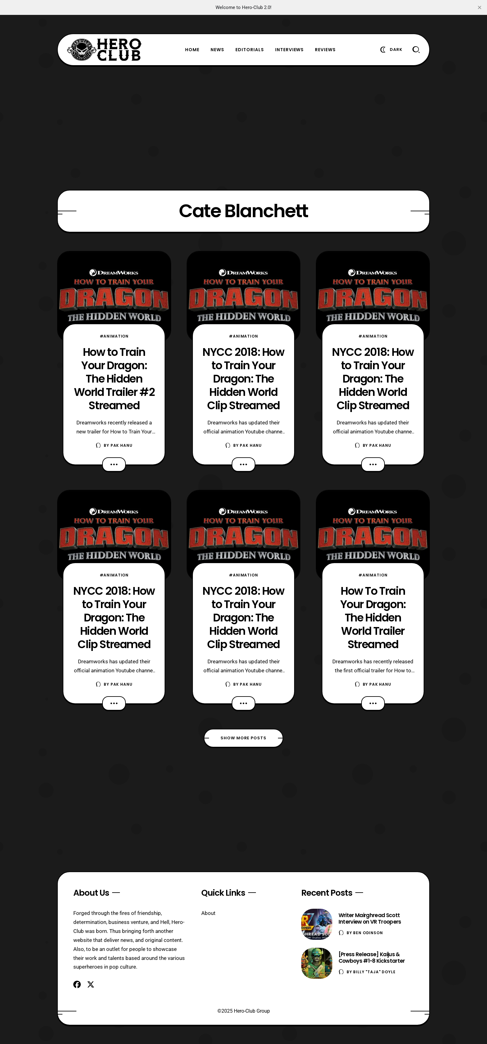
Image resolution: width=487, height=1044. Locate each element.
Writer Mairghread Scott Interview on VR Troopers (370, 918)
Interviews (289, 50)
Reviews (325, 50)
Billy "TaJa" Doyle (374, 972)
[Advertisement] (243, 127)
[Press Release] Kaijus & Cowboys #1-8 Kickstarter (372, 958)
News (217, 50)
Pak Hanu (122, 445)
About (208, 913)
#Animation (114, 336)
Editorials (249, 50)
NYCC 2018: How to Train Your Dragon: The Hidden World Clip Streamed (114, 617)
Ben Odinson (368, 932)
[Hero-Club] (104, 49)
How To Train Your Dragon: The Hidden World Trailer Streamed (373, 617)
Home (192, 50)
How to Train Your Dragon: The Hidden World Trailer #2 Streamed (114, 378)
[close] (480, 7)
